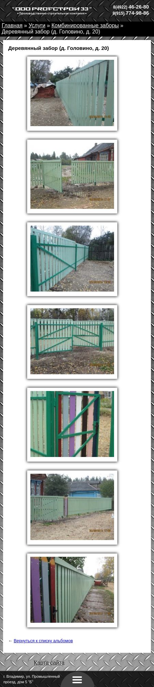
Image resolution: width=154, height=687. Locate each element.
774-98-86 (131, 13)
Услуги (37, 25)
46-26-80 (131, 7)
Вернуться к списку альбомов (43, 640)
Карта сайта (49, 663)
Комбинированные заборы (85, 25)
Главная (12, 25)
